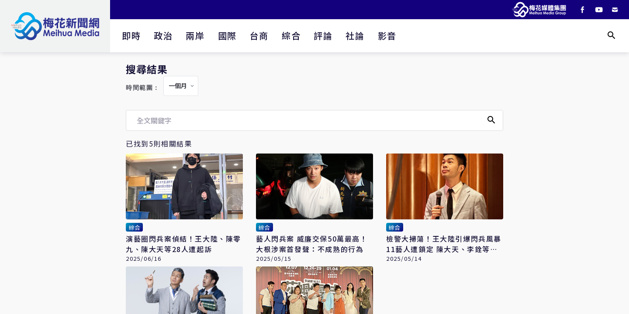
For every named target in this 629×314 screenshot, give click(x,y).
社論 (355, 35)
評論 (323, 35)
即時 (131, 35)
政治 (163, 35)
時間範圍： (143, 88)
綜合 (291, 35)
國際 (227, 35)
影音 (387, 35)
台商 (259, 35)
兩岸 (195, 35)
